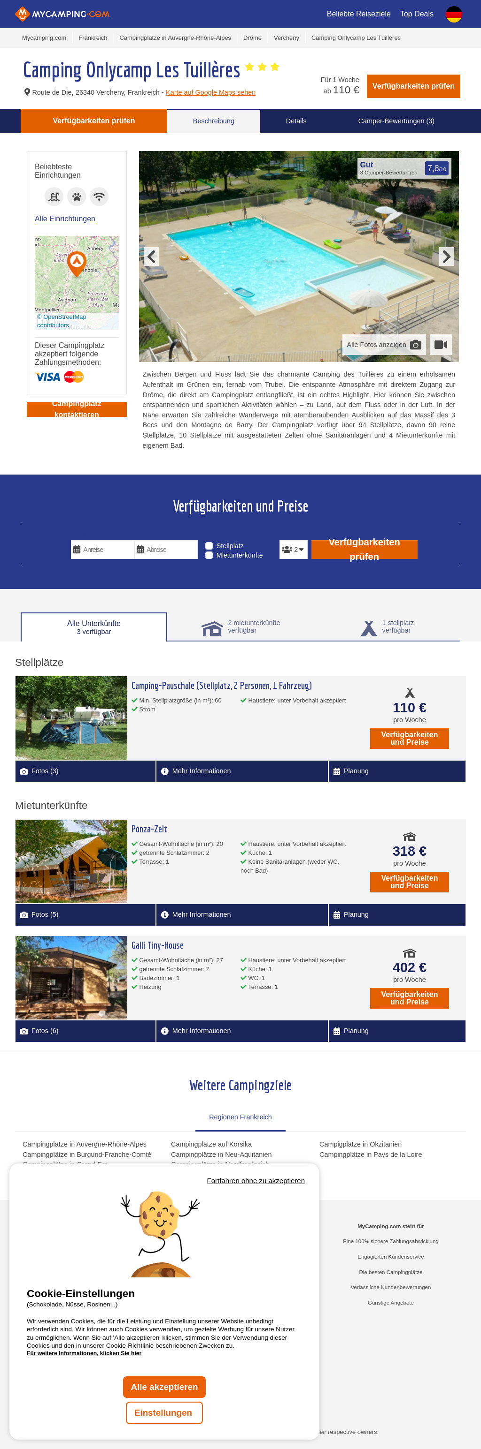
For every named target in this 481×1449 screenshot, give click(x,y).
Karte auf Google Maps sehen (211, 92)
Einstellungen (164, 1413)
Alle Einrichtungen (65, 219)
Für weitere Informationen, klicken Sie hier (84, 1353)
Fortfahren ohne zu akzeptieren (256, 1181)
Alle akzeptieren (164, 1387)
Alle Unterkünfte (94, 627)
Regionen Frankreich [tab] (240, 1117)
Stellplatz (230, 546)
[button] (77, 265)
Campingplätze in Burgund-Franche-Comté (87, 1154)
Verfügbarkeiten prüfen (413, 86)
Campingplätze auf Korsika (211, 1144)
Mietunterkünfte (240, 555)
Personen (293, 533)
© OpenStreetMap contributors (61, 321)
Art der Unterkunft (240, 533)
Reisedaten (92, 533)
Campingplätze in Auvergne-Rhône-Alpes (85, 1144)
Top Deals (417, 14)
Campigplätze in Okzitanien (360, 1144)
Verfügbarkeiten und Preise (409, 738)
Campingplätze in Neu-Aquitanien (221, 1154)
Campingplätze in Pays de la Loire (370, 1154)
